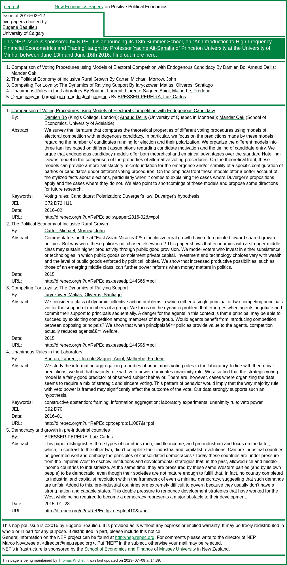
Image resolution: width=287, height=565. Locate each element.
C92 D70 (53, 409)
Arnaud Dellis (261, 67)
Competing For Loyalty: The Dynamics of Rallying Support (69, 85)
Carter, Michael (131, 79)
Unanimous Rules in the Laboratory (46, 90)
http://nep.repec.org (134, 537)
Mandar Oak (23, 73)
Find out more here (134, 55)
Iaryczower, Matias (154, 85)
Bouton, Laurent (106, 90)
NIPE (83, 41)
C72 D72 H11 (58, 203)
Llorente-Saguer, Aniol (147, 90)
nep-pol (11, 6)
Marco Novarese (18, 543)
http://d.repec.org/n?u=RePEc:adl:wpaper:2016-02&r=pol (101, 217)
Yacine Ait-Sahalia (153, 48)
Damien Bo (234, 67)
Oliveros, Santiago (194, 85)
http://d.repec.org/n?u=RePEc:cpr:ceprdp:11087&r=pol (99, 423)
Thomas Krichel (71, 560)
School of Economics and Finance (118, 549)
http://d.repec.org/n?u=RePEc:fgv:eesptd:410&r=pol (96, 510)
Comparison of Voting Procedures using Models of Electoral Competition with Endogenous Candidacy (113, 67)
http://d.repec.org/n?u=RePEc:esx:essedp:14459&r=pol (100, 345)
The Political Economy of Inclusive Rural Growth (59, 79)
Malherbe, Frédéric (191, 90)
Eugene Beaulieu (20, 27)
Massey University (177, 549)
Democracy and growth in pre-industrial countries (60, 96)
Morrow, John (162, 79)
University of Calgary (23, 33)
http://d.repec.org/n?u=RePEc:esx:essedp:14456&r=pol (100, 281)
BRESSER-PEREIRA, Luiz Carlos (152, 96)
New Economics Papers (79, 6)
